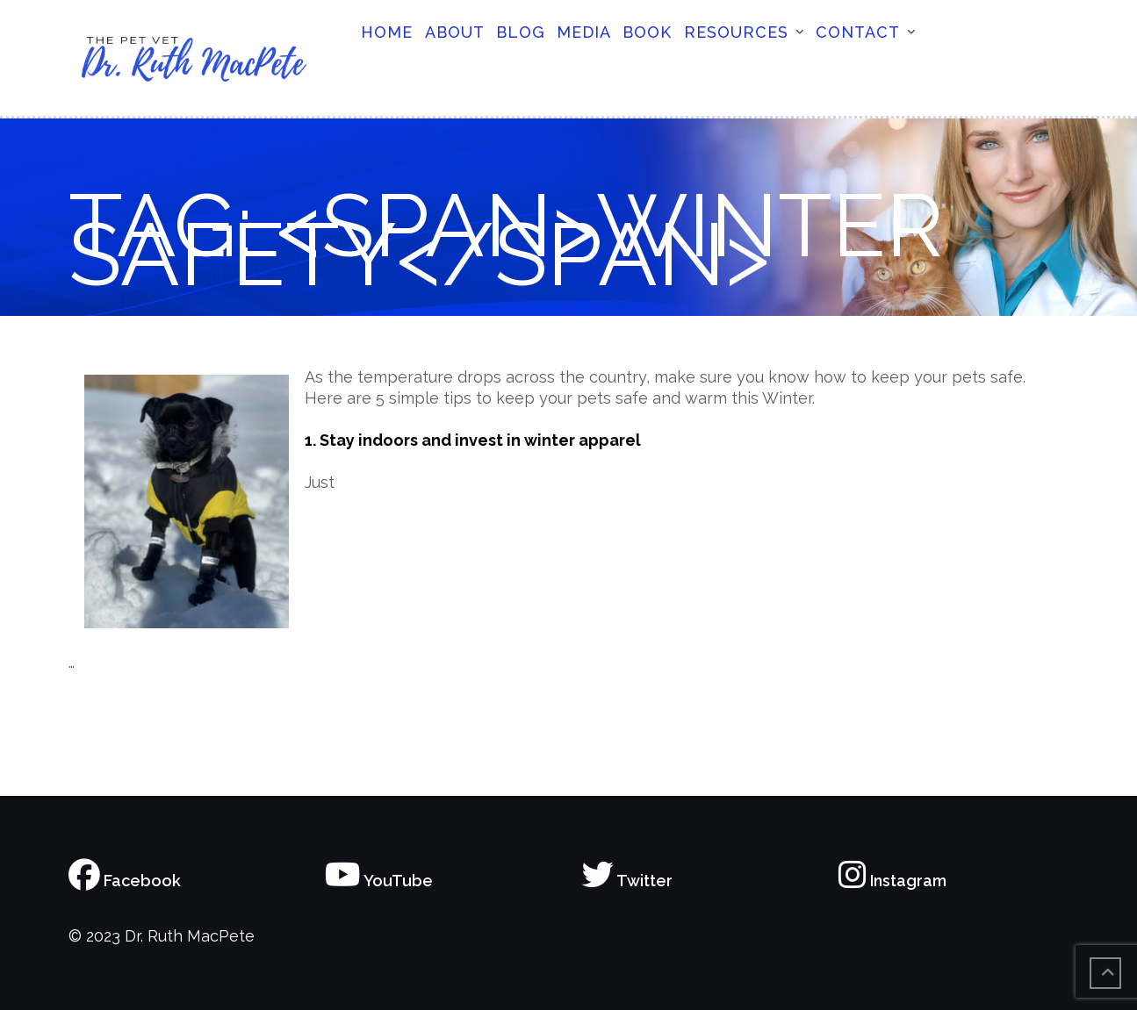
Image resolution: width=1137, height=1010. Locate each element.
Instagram (892, 880)
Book (647, 32)
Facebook (124, 880)
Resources (736, 32)
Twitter (627, 880)
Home (387, 32)
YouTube (379, 880)
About (455, 32)
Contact (858, 32)
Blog (520, 32)
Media (584, 32)
